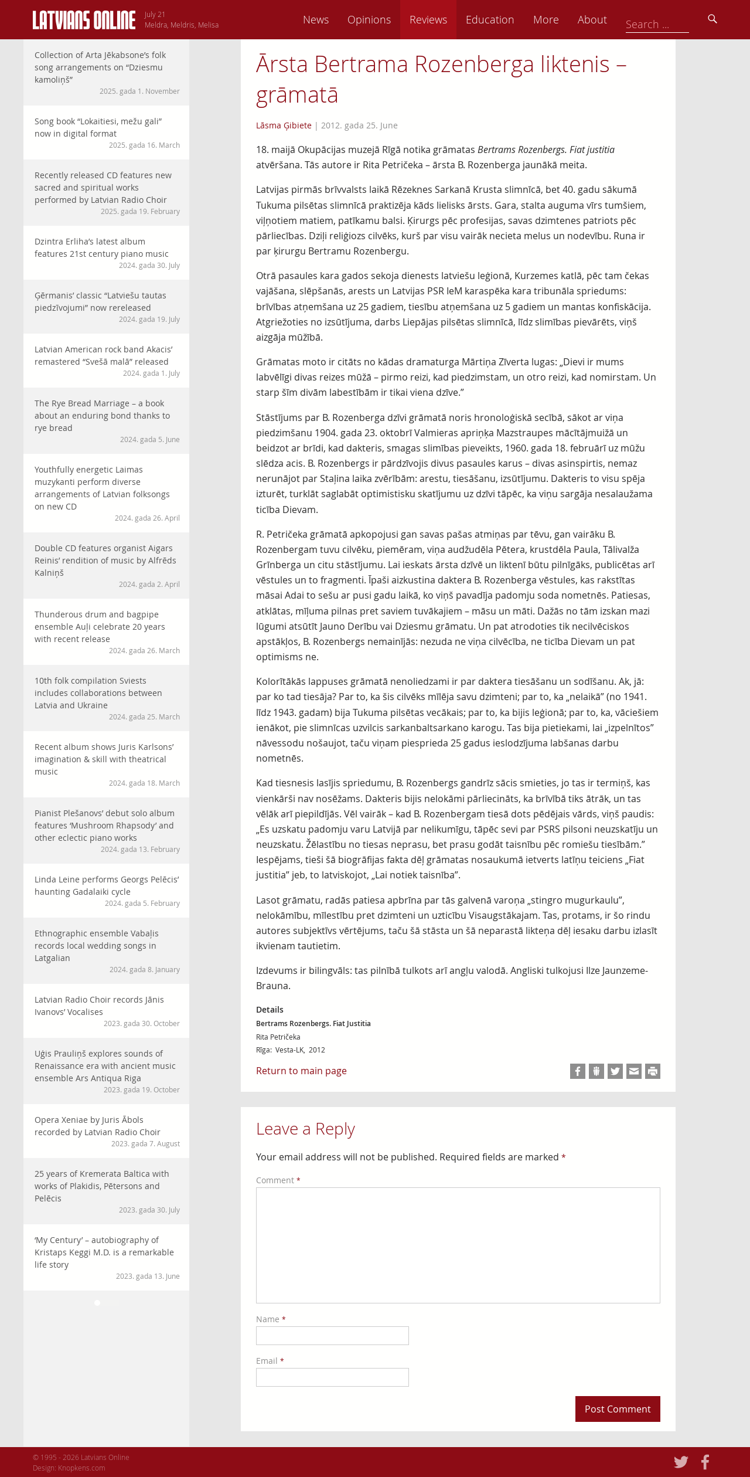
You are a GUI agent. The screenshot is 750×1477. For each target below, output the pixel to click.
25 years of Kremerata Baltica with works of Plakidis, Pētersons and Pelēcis (107, 1191)
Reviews (510, 19)
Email (270, 1360)
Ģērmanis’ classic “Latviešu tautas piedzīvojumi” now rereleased (107, 307)
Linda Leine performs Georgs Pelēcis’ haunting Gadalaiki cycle (107, 891)
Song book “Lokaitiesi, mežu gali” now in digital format (107, 133)
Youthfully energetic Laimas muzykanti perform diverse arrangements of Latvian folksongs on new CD (107, 493)
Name (271, 1319)
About (674, 19)
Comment (278, 1180)
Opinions (451, 19)
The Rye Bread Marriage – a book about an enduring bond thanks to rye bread (107, 421)
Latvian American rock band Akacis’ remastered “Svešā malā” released (107, 361)
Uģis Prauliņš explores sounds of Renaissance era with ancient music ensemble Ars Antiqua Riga (107, 1071)
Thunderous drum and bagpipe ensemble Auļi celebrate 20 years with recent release (107, 632)
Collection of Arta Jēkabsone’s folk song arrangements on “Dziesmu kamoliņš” (107, 72)
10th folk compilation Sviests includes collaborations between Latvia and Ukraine (107, 698)
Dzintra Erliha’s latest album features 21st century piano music (107, 253)
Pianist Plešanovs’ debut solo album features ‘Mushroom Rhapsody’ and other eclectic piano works (107, 830)
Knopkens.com (81, 1467)
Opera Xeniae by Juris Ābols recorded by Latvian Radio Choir (107, 1131)
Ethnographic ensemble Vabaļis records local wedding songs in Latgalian (107, 951)
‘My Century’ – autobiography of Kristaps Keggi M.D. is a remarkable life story (107, 1257)
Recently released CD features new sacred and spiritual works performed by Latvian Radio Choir (107, 192)
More (628, 19)
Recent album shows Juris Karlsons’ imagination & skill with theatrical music (107, 764)
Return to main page (301, 1070)
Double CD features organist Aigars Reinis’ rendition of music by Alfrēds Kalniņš (107, 565)
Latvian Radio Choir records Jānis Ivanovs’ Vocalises (107, 1011)
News (398, 19)
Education (572, 19)
